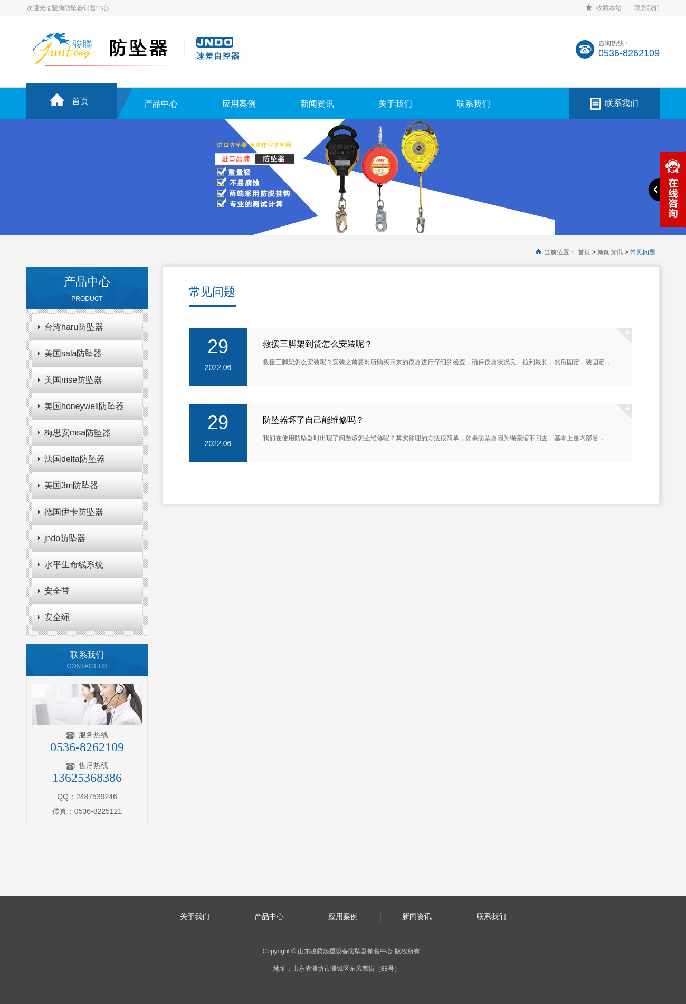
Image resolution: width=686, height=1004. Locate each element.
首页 (80, 101)
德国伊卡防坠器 (73, 511)
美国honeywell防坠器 (84, 406)
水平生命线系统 (73, 564)
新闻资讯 (317, 103)
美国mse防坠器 (73, 379)
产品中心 (161, 103)
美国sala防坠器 (73, 353)
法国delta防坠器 (74, 458)
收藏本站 (609, 8)
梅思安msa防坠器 (77, 432)
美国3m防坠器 (71, 485)
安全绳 (57, 617)
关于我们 (395, 103)
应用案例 (239, 103)
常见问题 (642, 252)
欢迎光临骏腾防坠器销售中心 (67, 8)
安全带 (57, 590)
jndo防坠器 (64, 538)
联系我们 (647, 8)
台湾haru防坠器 (73, 327)
